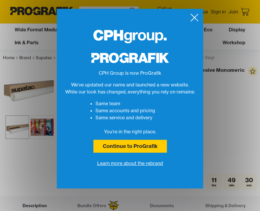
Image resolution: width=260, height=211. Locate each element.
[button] (49, 188)
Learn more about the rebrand (130, 163)
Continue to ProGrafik (130, 146)
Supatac (45, 57)
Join (233, 12)
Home (10, 57)
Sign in (218, 12)
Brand (26, 57)
